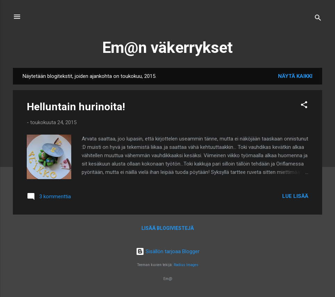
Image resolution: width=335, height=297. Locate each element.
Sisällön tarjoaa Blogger (167, 251)
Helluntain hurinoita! (76, 107)
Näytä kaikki (295, 76)
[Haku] (318, 19)
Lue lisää (295, 196)
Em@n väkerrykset (167, 47)
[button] (304, 106)
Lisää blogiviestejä (167, 228)
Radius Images (186, 265)
